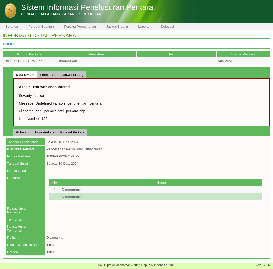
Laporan (144, 26)
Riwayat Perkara (72, 132)
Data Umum (25, 75)
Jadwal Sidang (117, 26)
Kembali (9, 44)
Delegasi (167, 26)
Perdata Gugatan (41, 26)
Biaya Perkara (44, 132)
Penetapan (48, 75)
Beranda (11, 26)
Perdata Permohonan (80, 26)
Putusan (22, 132)
